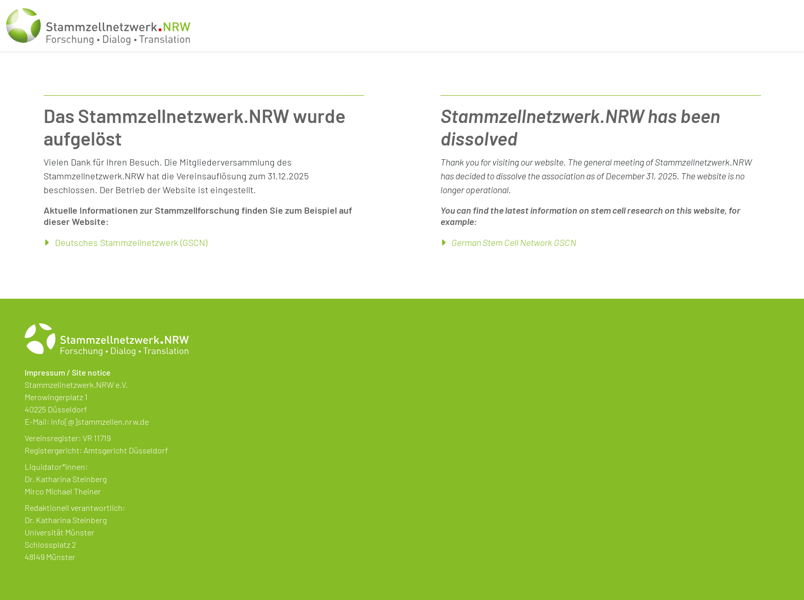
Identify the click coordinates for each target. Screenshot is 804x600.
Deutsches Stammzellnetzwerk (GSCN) (131, 242)
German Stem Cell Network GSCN (513, 242)
